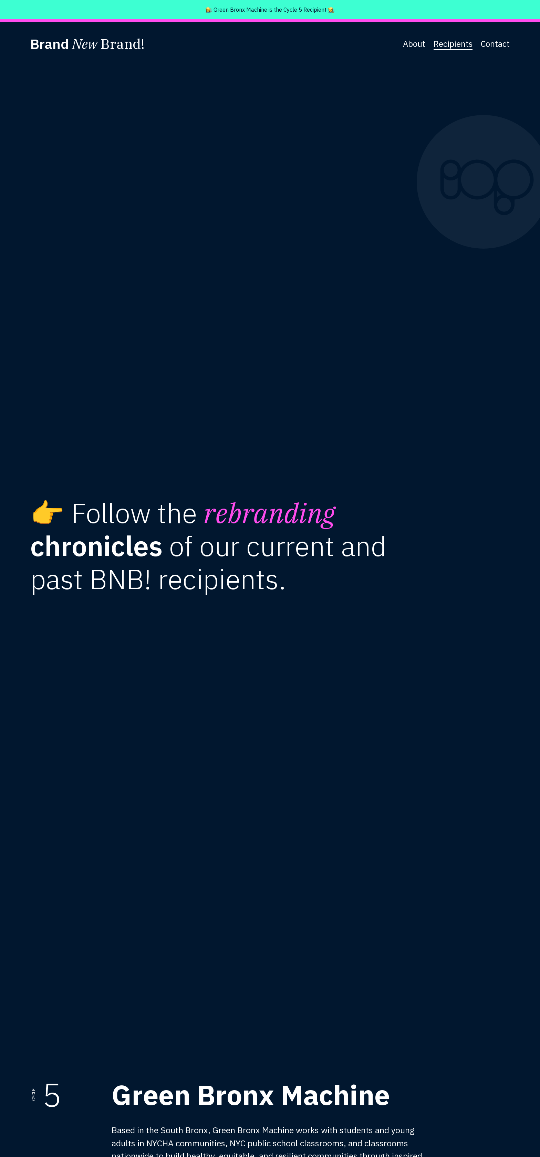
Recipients (453, 43)
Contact (495, 43)
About (414, 43)
